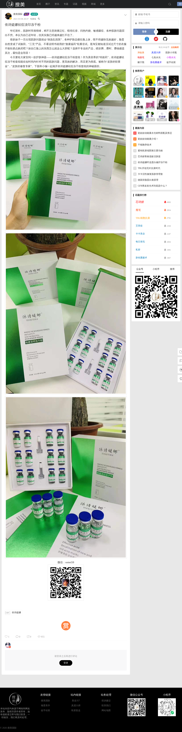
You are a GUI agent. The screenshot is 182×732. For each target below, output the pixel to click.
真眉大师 (156, 52)
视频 (84, 4)
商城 (93, 4)
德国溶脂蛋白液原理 (145, 180)
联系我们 (106, 705)
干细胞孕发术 (142, 144)
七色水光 (156, 57)
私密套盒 (75, 710)
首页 (38, 4)
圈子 (48, 4)
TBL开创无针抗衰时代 (146, 168)
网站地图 (106, 710)
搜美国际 (16, 4)
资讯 (57, 4)
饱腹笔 (140, 57)
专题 (66, 4)
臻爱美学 (45, 705)
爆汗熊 (140, 62)
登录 (66, 663)
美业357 (76, 700)
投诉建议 (106, 700)
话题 (75, 4)
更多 (102, 4)
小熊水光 (171, 57)
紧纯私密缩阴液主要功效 (148, 150)
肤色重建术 (156, 62)
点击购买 (175, 47)
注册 (168, 31)
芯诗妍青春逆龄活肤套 (147, 156)
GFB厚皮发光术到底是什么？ (150, 186)
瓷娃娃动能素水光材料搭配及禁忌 (152, 133)
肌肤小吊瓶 (171, 52)
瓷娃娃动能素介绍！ (145, 139)
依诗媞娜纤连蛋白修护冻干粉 (150, 162)
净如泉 (140, 52)
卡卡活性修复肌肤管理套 (148, 174)
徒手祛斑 (171, 62)
